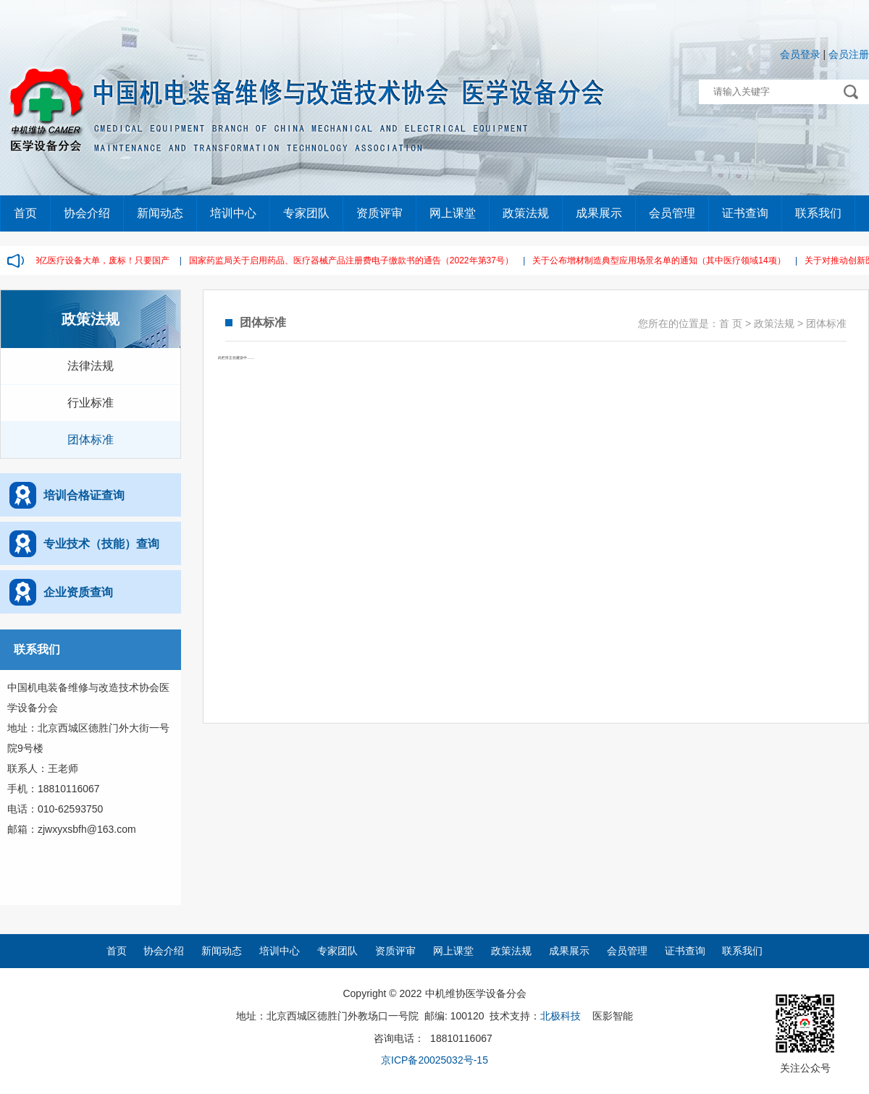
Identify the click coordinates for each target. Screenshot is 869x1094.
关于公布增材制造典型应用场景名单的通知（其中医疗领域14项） (661, 260)
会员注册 (848, 54)
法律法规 (90, 366)
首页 (25, 213)
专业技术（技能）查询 (101, 544)
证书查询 (745, 213)
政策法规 (526, 213)
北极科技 (560, 1016)
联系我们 (818, 213)
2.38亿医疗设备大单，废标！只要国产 (98, 260)
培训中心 (233, 213)
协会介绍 (87, 213)
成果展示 (599, 213)
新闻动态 (160, 213)
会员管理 (672, 213)
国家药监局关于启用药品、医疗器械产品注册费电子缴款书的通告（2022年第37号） (354, 260)
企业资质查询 (78, 592)
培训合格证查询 (84, 495)
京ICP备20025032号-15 (434, 1060)
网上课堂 (452, 213)
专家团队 (306, 213)
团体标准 (90, 439)
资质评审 (379, 213)
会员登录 (800, 54)
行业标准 (90, 403)
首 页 (730, 323)
